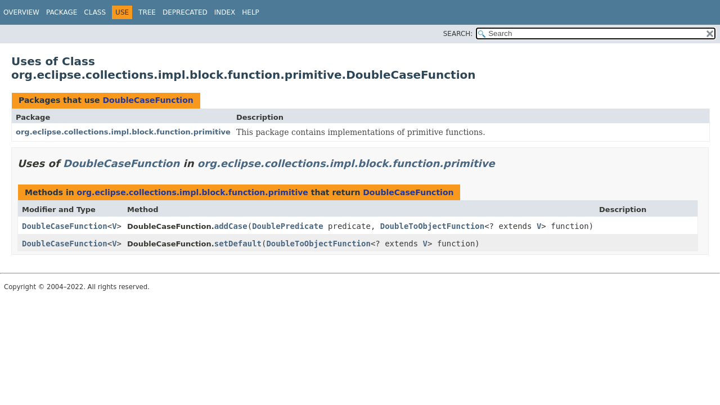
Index (225, 12)
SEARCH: (458, 34)
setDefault (238, 243)
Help (250, 12)
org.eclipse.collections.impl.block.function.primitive (123, 132)
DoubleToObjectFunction (432, 226)
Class (95, 12)
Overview (21, 12)
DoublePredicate (287, 226)
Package (61, 12)
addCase (231, 226)
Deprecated (185, 12)
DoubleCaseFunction (147, 100)
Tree (147, 12)
